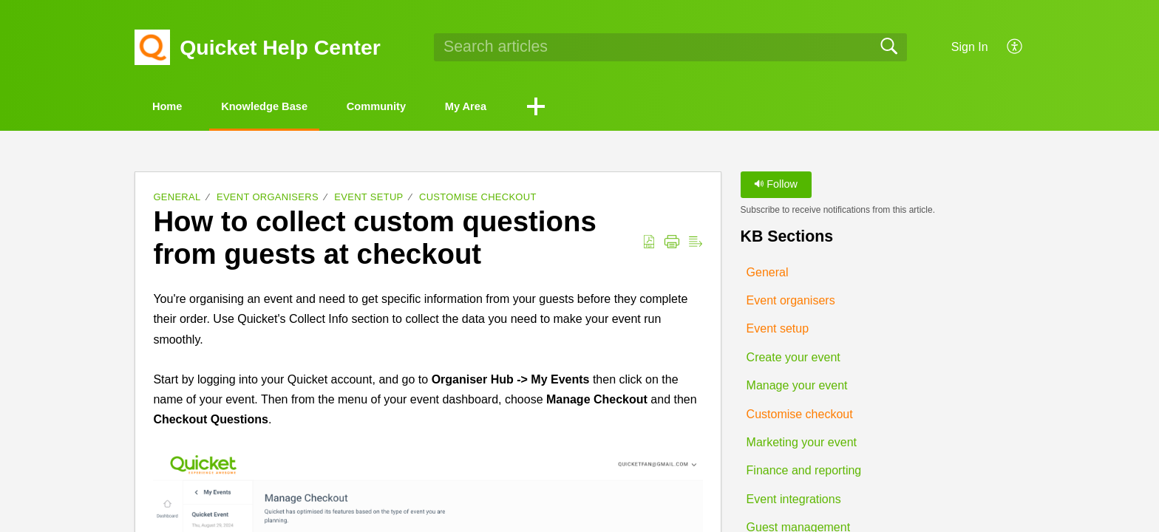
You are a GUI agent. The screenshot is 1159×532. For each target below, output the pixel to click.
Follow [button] (776, 186)
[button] (1015, 47)
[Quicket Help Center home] (152, 47)
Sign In (969, 47)
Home (176, 107)
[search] (670, 47)
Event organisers (268, 199)
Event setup (368, 199)
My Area (531, 107)
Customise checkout (478, 199)
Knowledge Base (292, 107)
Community (424, 107)
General (176, 199)
